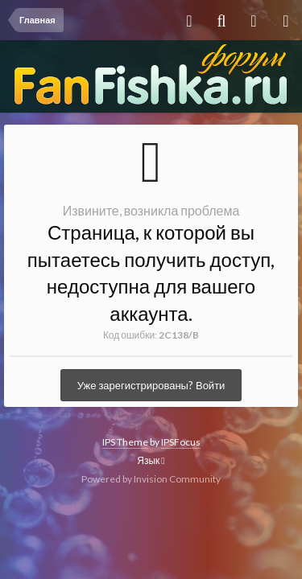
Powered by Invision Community (151, 479)
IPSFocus (181, 442)
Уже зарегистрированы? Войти (151, 385)
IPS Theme (125, 442)
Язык (150, 460)
